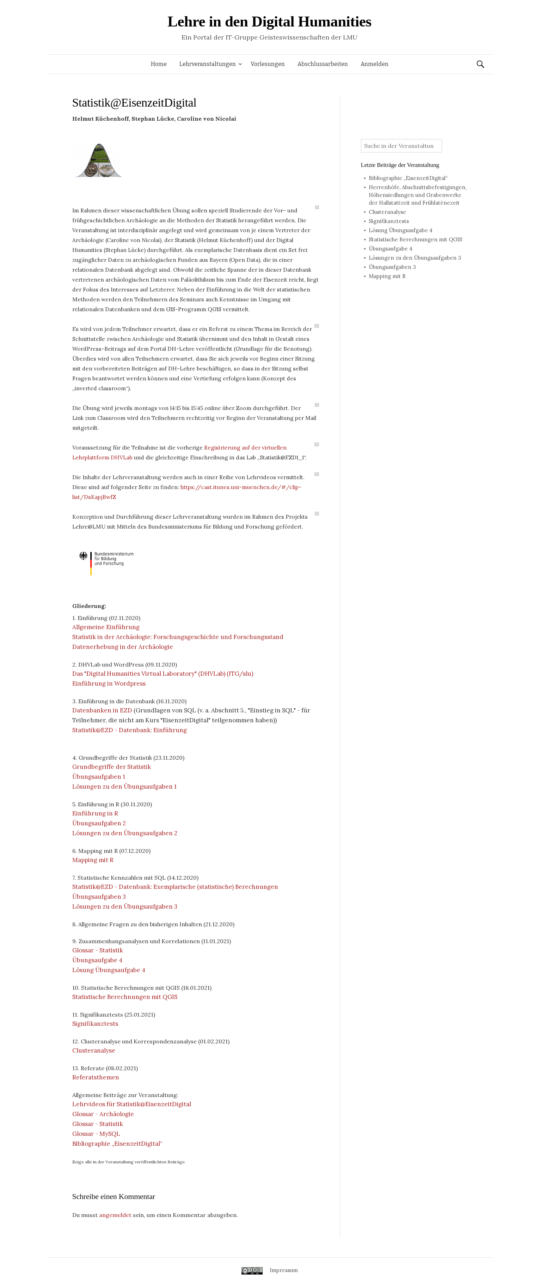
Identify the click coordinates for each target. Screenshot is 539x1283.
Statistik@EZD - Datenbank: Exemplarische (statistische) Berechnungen (175, 887)
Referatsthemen (95, 1077)
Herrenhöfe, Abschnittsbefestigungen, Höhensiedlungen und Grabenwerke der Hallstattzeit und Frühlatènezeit (417, 195)
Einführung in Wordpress (109, 683)
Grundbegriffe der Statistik (111, 767)
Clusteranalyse (93, 1050)
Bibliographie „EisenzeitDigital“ (117, 1144)
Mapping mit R (93, 860)
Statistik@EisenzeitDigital (134, 102)
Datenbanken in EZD (102, 710)
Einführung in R (95, 813)
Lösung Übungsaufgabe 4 (108, 970)
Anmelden (374, 64)
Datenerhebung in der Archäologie (122, 647)
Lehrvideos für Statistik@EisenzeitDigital (131, 1104)
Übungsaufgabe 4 (97, 960)
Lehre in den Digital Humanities (269, 21)
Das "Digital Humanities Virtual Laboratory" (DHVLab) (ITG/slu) (162, 673)
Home (159, 64)
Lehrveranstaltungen (207, 64)
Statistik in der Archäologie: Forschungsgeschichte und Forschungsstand (177, 637)
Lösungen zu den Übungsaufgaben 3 (124, 906)
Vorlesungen (268, 64)
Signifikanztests (95, 1024)
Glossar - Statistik (97, 950)
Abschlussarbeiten (323, 64)
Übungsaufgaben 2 (99, 823)
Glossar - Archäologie (103, 1114)
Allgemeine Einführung (106, 627)
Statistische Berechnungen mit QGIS (124, 997)
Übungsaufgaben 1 (98, 777)
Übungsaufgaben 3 (99, 896)
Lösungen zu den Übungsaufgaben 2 (124, 833)
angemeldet (115, 1214)
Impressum (284, 1270)
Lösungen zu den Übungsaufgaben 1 (124, 786)
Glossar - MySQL (96, 1134)
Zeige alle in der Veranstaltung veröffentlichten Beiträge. (129, 1161)
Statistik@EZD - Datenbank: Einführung (129, 730)
